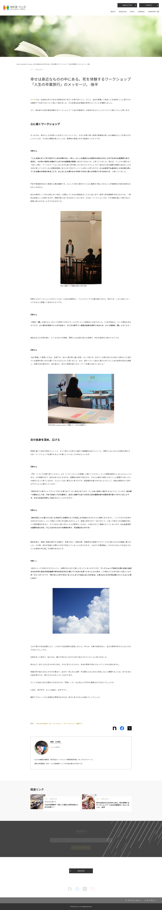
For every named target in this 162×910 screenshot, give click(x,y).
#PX (50, 724)
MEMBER (141, 12)
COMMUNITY (152, 12)
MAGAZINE (123, 12)
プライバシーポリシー (133, 900)
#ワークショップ (69, 724)
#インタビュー (57, 724)
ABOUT (113, 12)
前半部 (33, 100)
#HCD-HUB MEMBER (42, 724)
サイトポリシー (151, 900)
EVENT (132, 12)
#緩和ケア (79, 724)
